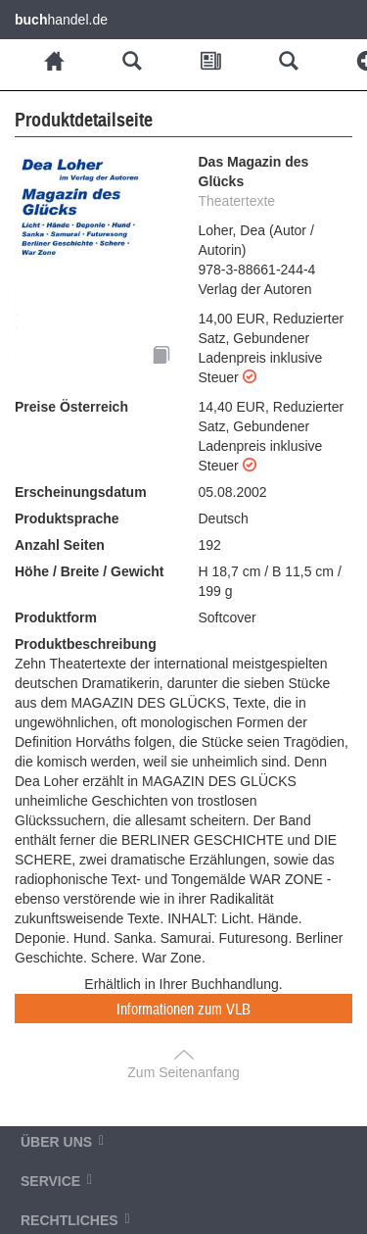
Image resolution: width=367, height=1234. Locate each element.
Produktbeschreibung (86, 644)
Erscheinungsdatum (81, 492)
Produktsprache (67, 518)
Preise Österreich (71, 407)
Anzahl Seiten (60, 545)
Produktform (56, 617)
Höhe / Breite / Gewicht (89, 571)
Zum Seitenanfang (183, 1072)
